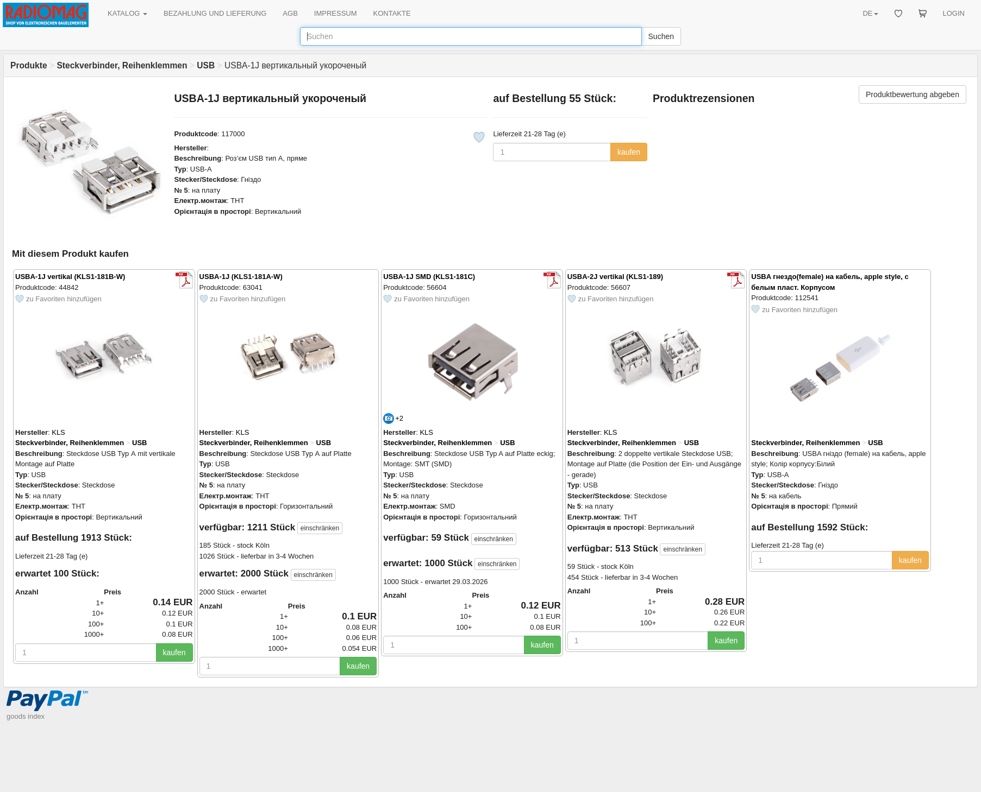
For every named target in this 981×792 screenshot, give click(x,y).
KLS (58, 432)
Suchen (661, 36)
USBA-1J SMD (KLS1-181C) (429, 277)
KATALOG (127, 13)
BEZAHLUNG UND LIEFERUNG (215, 13)
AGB (290, 13)
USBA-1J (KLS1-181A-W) (241, 277)
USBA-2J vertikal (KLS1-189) (615, 277)
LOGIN (954, 13)
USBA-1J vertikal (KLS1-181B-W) (70, 277)
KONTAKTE (392, 13)
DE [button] (870, 13)
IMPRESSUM (335, 13)
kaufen (628, 152)
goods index (26, 716)
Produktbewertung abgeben (912, 94)
